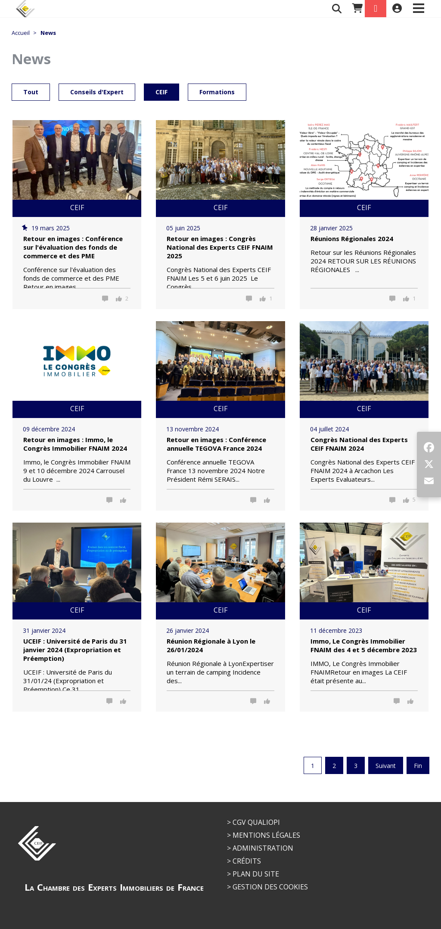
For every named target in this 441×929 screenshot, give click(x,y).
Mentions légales (266, 835)
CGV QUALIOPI (256, 822)
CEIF (161, 92)
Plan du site (256, 874)
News (48, 33)
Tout (30, 92)
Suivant (386, 766)
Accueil (21, 33)
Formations (217, 92)
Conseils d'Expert (97, 92)
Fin (418, 766)
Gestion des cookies (270, 887)
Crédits (247, 861)
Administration (263, 848)
